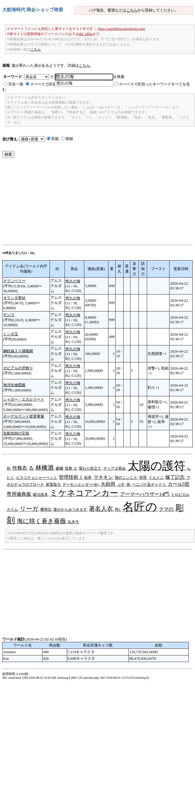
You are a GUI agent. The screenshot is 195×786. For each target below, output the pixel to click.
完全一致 (15, 84)
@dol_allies (84, 34)
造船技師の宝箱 (16, 433)
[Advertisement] (77, 202)
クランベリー (14, 281)
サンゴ (8, 315)
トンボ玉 (10, 334)
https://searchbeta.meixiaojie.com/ (121, 29)
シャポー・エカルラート (23, 399)
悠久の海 (72, 281)
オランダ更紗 (14, 298)
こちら (131, 10)
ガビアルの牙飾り (18, 368)
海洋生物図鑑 (14, 385)
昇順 (55, 139)
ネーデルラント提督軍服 (23, 416)
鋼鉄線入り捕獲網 (18, 351)
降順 (69, 139)
